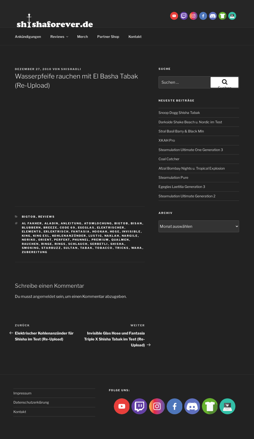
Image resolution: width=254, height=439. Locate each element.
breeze (50, 227)
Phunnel (80, 239)
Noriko (29, 239)
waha (136, 248)
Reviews (59, 36)
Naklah (112, 235)
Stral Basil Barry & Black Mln (181, 131)
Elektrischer (111, 227)
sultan (71, 248)
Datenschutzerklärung (31, 402)
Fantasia (80, 231)
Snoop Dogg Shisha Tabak (179, 112)
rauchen (30, 244)
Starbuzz (51, 248)
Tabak (86, 248)
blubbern (31, 227)
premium (100, 239)
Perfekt (62, 239)
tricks (122, 248)
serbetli (99, 244)
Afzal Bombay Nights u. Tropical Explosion (192, 168)
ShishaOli (71, 69)
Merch (82, 36)
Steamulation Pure (173, 177)
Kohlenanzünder (69, 235)
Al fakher (32, 223)
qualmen (120, 239)
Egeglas (86, 227)
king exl (41, 235)
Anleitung (71, 223)
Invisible (131, 231)
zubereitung (35, 252)
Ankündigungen (28, 36)
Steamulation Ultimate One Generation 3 (191, 150)
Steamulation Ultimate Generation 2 (187, 196)
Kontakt (135, 36)
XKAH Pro (167, 140)
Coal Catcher (169, 159)
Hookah (100, 231)
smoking (30, 248)
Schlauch (78, 244)
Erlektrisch (56, 231)
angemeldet (44, 296)
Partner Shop (108, 36)
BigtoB (29, 216)
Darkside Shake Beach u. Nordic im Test (190, 122)
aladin (51, 223)
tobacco (104, 248)
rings (60, 244)
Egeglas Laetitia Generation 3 (182, 186)
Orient (45, 239)
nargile (130, 235)
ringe (46, 244)
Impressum (22, 393)
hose (115, 231)
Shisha (117, 244)
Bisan (136, 223)
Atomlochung (98, 223)
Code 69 (68, 227)
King (26, 235)
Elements (31, 231)
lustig (95, 235)
